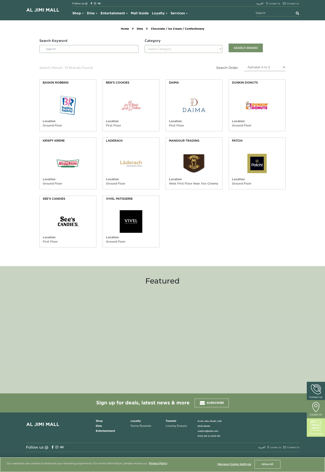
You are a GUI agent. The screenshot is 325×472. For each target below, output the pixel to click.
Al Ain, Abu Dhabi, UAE (210, 421)
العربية (259, 3)
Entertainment (113, 13)
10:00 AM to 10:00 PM (209, 436)
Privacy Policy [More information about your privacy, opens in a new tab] (158, 463)
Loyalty (158, 13)
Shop (76, 13)
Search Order (227, 68)
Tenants (171, 421)
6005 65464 (204, 426)
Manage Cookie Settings (234, 464)
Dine (91, 13)
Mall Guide (140, 13)
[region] (162, 464)
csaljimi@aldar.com (208, 431)
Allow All (267, 464)
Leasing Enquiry (176, 426)
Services (178, 13)
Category (153, 41)
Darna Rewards (141, 426)
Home (125, 29)
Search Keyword (53, 41)
